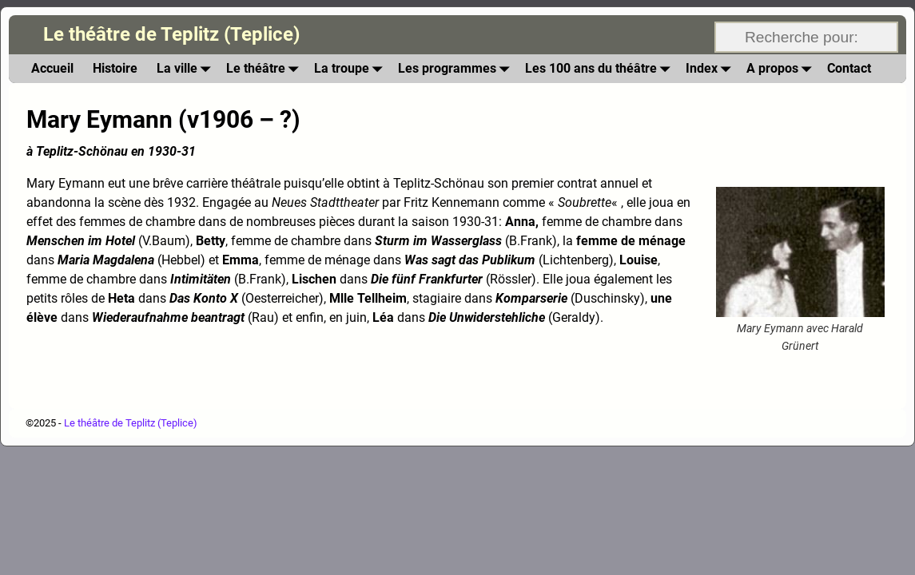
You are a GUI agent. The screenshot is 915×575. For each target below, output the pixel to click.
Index (711, 68)
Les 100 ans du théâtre (600, 68)
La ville (187, 68)
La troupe (351, 68)
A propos (782, 68)
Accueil (52, 68)
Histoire (115, 68)
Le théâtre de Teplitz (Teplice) (171, 34)
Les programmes (456, 68)
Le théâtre (265, 68)
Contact (849, 68)
